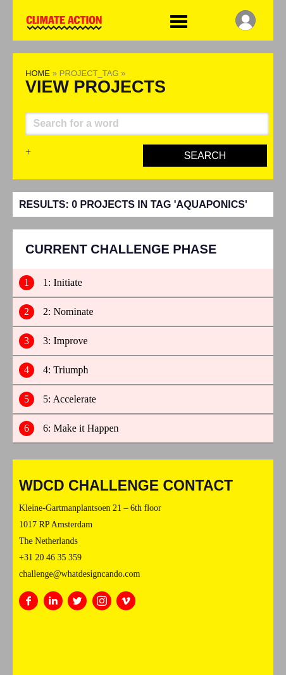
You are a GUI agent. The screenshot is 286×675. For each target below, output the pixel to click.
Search (205, 155)
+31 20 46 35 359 (50, 557)
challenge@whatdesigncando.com (79, 574)
